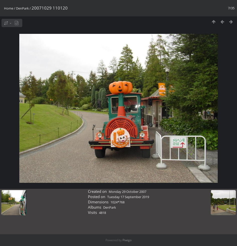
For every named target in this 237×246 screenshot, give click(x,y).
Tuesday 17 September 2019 (128, 197)
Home (8, 8)
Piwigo (127, 240)
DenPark (22, 8)
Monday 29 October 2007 (127, 191)
